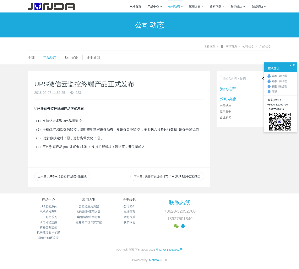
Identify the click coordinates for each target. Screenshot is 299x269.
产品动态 (265, 46)
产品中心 (154, 6)
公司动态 (175, 6)
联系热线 (180, 202)
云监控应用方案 (89, 206)
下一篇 (167, 176)
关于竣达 (237, 6)
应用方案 (196, 6)
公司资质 (129, 217)
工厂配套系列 (48, 217)
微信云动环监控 (48, 237)
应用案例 (71, 57)
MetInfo (154, 260)
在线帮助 (258, 6)
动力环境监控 (48, 222)
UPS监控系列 (48, 206)
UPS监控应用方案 (88, 211)
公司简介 (129, 206)
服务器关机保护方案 (89, 222)
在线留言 (129, 211)
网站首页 (135, 6)
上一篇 (62, 176)
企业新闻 (93, 57)
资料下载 (217, 6)
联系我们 (129, 222)
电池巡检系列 (48, 211)
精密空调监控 (48, 227)
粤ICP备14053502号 (169, 249)
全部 (31, 57)
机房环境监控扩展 (48, 232)
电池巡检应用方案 (88, 217)
